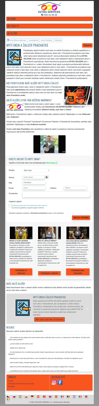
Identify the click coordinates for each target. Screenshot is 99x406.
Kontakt (11, 386)
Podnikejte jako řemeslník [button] (77, 271)
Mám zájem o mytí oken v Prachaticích (49, 319)
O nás (10, 381)
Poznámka (13, 193)
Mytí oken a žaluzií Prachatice (49, 297)
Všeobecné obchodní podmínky (21, 384)
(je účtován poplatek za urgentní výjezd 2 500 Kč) (28, 208)
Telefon (53, 188)
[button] (49, 19)
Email (11, 188)
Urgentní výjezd (15, 201)
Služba (11, 170)
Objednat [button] (87, 45)
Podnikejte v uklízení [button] (49, 273)
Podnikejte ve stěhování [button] (21, 271)
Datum (11, 177)
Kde (10, 183)
